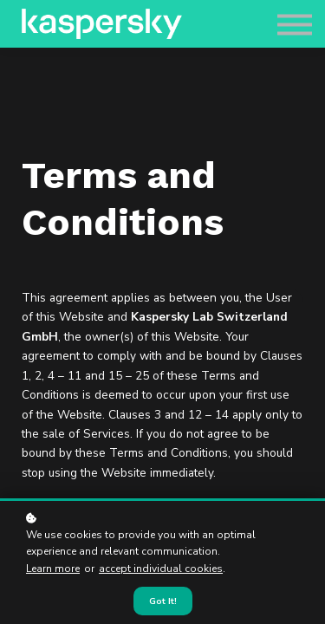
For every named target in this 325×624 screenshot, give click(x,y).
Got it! (163, 601)
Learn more (53, 568)
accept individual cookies (161, 568)
